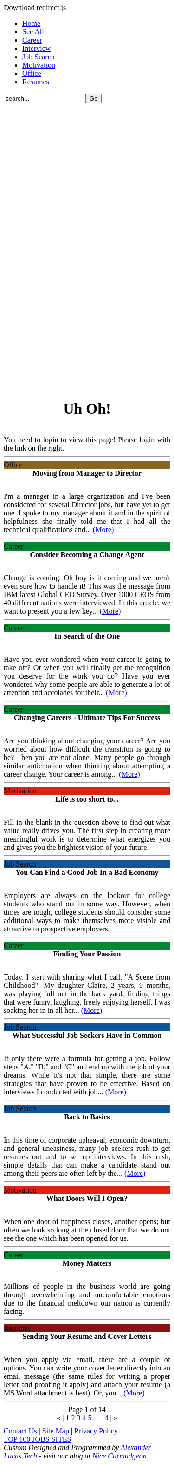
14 (105, 1418)
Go (94, 98)
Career (32, 40)
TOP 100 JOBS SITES (37, 1439)
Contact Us (20, 1431)
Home (31, 23)
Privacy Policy (96, 1431)
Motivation (38, 65)
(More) (103, 530)
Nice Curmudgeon (119, 1456)
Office (31, 73)
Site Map (55, 1431)
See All (33, 32)
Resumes (35, 82)
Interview (36, 48)
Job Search (38, 57)
